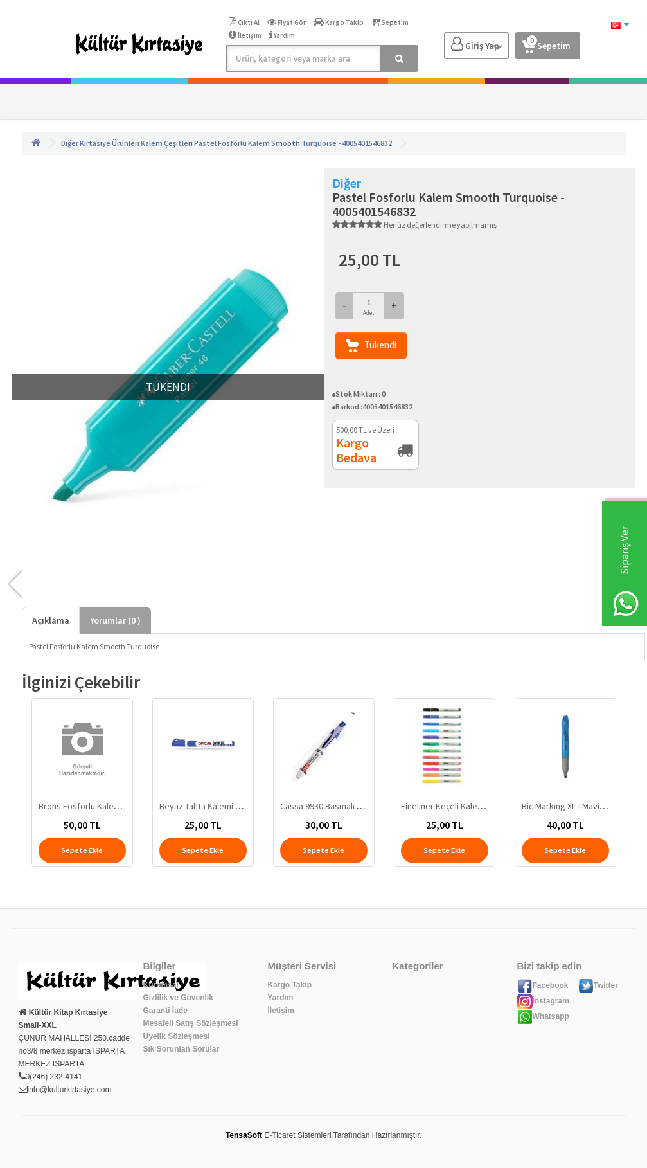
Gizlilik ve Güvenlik (178, 997)
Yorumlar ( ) (115, 620)
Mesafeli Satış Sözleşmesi (190, 1023)
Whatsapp (543, 1016)
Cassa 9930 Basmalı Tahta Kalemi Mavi (352, 806)
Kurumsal (161, 984)
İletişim (281, 1010)
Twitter (598, 985)
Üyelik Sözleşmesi (176, 1036)
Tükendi (371, 345)
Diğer (69, 143)
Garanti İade (165, 1010)
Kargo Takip (290, 984)
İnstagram (543, 1000)
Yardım (281, 997)
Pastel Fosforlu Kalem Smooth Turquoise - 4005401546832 (293, 143)
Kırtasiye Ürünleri (109, 143)
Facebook (543, 985)
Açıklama (50, 620)
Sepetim (546, 43)
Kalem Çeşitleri (167, 143)
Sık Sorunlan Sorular (181, 1049)
